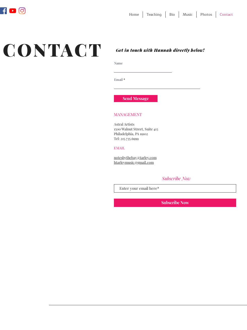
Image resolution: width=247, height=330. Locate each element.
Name (118, 63)
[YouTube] (12, 10)
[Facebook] (3, 10)
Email (118, 79)
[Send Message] (136, 98)
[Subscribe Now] (175, 203)
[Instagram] (22, 10)
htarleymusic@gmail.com (134, 162)
